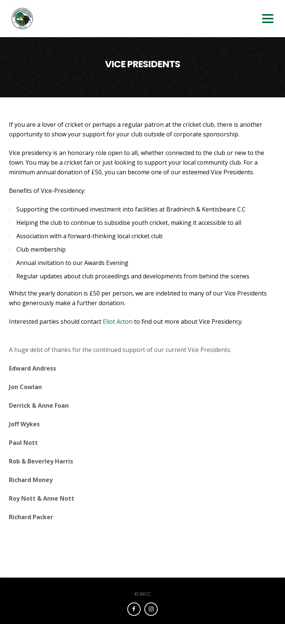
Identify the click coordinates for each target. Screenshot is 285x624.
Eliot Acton (117, 321)
